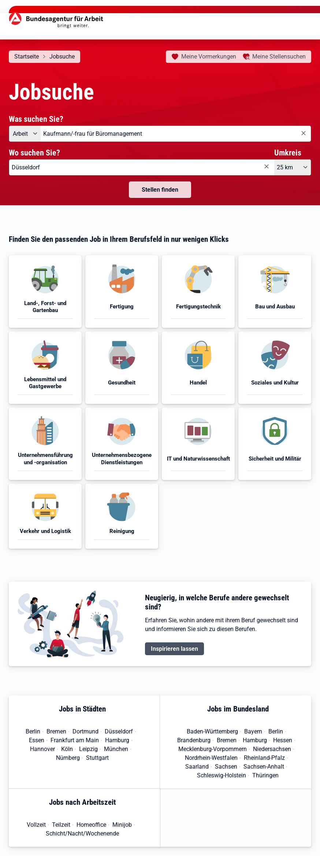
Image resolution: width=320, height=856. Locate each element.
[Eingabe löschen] (303, 133)
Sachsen (226, 766)
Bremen (56, 731)
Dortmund (85, 731)
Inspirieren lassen (174, 648)
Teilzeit (61, 824)
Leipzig (88, 749)
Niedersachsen (272, 749)
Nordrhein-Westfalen (211, 757)
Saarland (197, 766)
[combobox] (176, 133)
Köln (67, 749)
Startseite (26, 56)
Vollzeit (36, 824)
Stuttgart (97, 757)
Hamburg (117, 740)
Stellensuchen (279, 56)
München (116, 749)
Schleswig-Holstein (221, 775)
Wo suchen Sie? (34, 152)
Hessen (282, 740)
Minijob (122, 824)
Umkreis (287, 152)
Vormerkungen (208, 56)
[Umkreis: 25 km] (292, 167)
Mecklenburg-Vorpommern (212, 749)
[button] (45, 291)
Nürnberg (68, 757)
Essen (36, 740)
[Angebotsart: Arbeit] (25, 133)
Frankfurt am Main (75, 740)
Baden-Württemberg (212, 731)
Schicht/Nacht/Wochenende (82, 833)
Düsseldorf (119, 731)
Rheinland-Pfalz (264, 757)
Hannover (42, 749)
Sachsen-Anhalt (263, 766)
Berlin (33, 731)
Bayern (253, 731)
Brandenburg (194, 740)
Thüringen (265, 775)
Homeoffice (91, 824)
